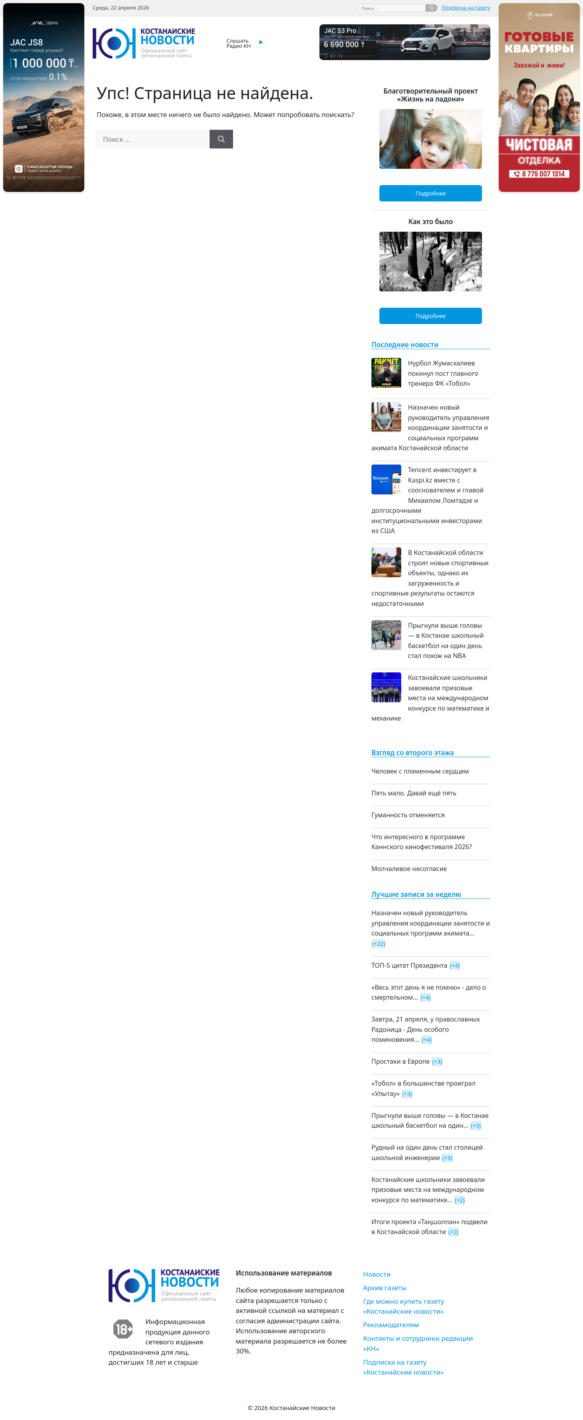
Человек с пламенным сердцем (420, 771)
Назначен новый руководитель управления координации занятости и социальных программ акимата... (430, 923)
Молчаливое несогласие (409, 868)
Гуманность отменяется (408, 815)
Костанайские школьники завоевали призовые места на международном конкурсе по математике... (428, 1189)
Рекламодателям (391, 1324)
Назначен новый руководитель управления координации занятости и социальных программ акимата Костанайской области (430, 427)
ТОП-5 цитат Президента (409, 965)
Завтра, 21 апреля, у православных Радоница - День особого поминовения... (425, 1029)
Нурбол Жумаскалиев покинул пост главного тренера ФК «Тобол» (443, 373)
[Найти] (431, 8)
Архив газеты (384, 1287)
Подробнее (431, 193)
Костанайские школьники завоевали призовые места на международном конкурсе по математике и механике (430, 698)
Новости (377, 1274)
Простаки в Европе (400, 1061)
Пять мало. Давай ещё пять (414, 793)
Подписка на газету (466, 7)
